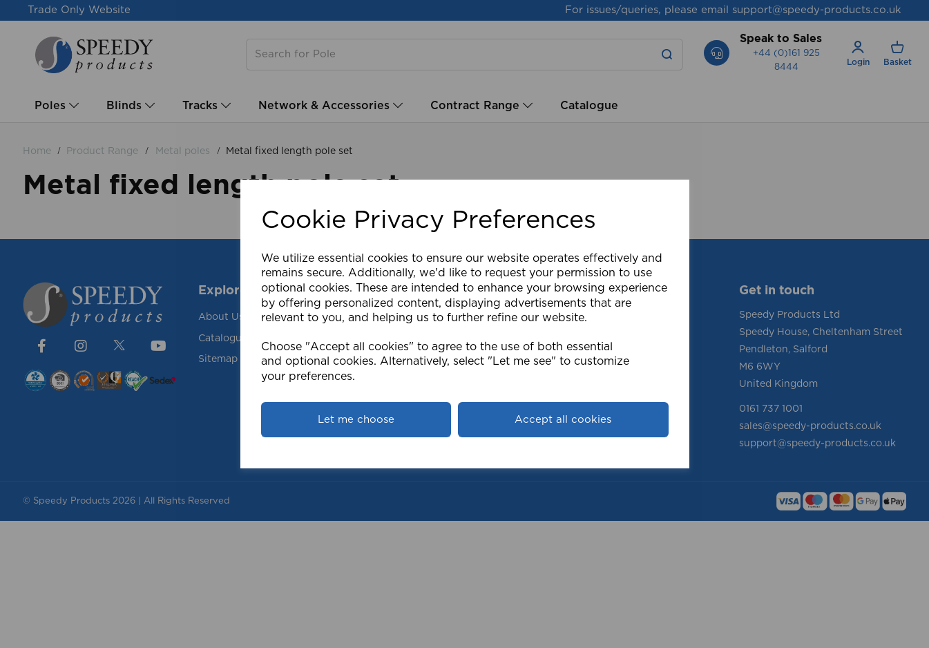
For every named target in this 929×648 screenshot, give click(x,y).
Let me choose (356, 419)
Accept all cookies (563, 419)
